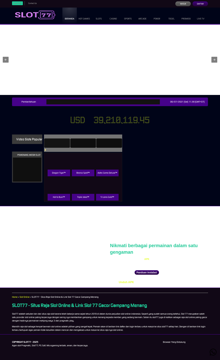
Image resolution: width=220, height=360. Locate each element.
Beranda (69, 15)
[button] (6, 60)
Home (15, 297)
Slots (98, 15)
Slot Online (25, 297)
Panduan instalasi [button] (146, 272)
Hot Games (84, 15)
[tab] (62, 143)
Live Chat (18, 3)
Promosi (186, 15)
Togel (171, 15)
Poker (157, 15)
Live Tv (200, 15)
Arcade (142, 15)
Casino (113, 15)
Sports (128, 15)
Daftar (200, 4)
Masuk (183, 4)
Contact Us (33, 3)
